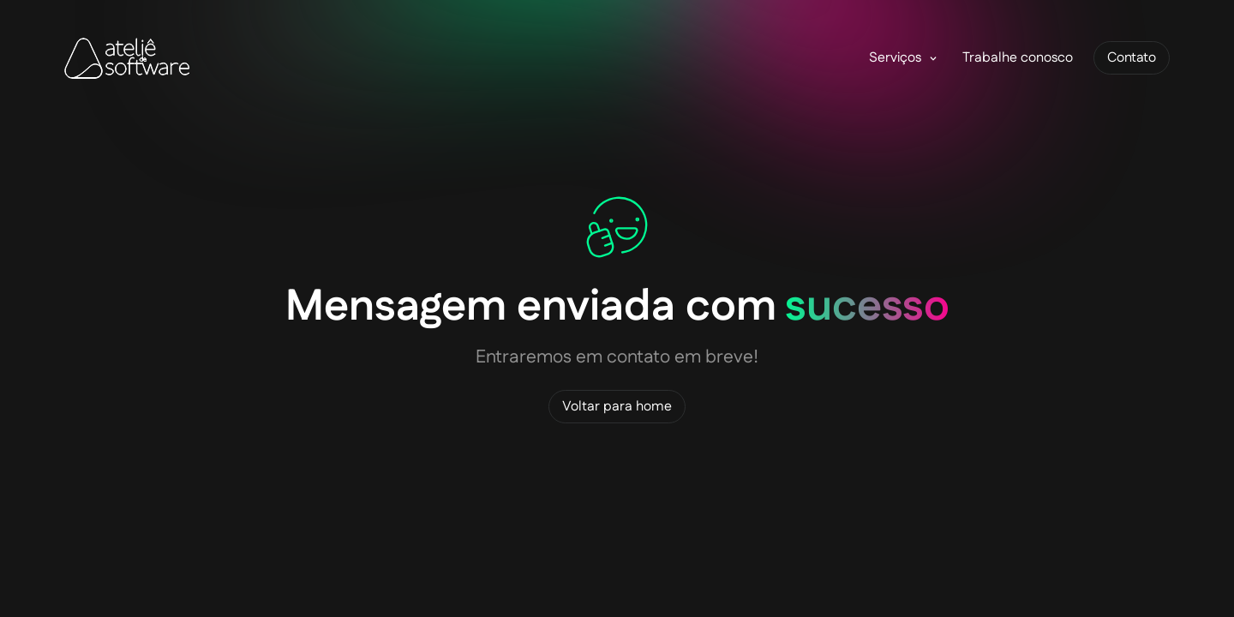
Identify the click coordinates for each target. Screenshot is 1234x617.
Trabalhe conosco (1017, 58)
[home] (127, 58)
